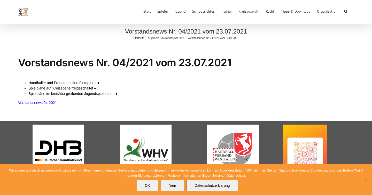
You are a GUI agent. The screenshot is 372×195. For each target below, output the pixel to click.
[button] (345, 11)
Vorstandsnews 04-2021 (37, 103)
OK (147, 185)
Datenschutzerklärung (212, 185)
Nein (172, 185)
